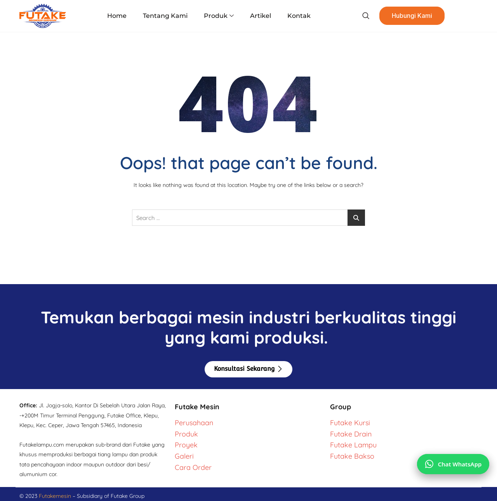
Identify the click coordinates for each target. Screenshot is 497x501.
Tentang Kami (166, 15)
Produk (219, 16)
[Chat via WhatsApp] (453, 464)
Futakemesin (56, 495)
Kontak (297, 15)
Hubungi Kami (409, 16)
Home (119, 15)
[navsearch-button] (362, 15)
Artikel (259, 15)
